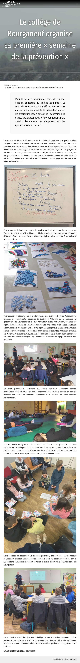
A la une (15, 89)
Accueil (6, 89)
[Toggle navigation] (76, 4)
